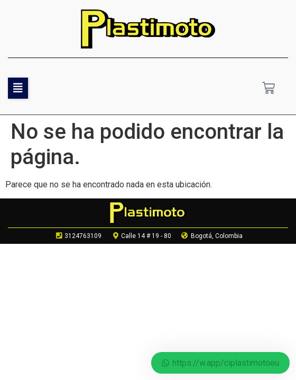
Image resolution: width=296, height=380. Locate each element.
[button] (18, 88)
